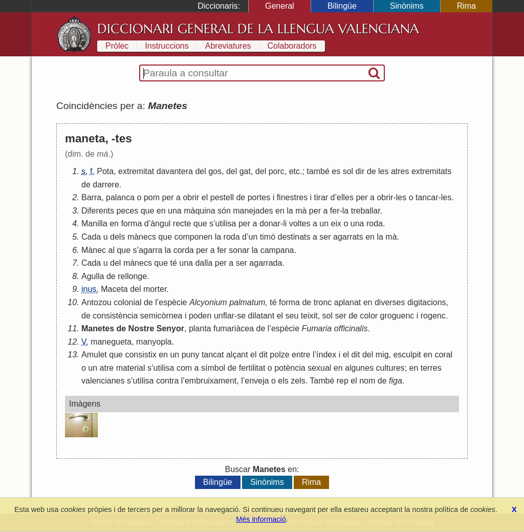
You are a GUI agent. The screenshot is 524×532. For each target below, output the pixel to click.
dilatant (261, 315)
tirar (321, 197)
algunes (359, 368)
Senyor (170, 328)
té (173, 263)
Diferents (97, 210)
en (161, 210)
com (184, 368)
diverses (390, 302)
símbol (213, 368)
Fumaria (317, 328)
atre (107, 368)
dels (117, 236)
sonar (239, 250)
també (318, 171)
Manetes (97, 328)
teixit (309, 315)
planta (200, 328)
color (369, 315)
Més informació (261, 519)
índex (326, 354)
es (336, 171)
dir (360, 171)
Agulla (92, 276)
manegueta (111, 341)
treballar (365, 210)
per (167, 197)
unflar (224, 315)
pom (152, 197)
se (241, 315)
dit (263, 354)
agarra (150, 250)
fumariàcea (233, 328)
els (283, 380)
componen (193, 236)
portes (259, 197)
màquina (199, 210)
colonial (127, 302)
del (200, 171)
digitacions (426, 302)
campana (277, 250)
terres (431, 368)
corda (183, 250)
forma (131, 223)
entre (301, 354)
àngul (160, 223)
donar (269, 223)
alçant (237, 354)
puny (191, 354)
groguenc (397, 315)
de (371, 171)
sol (348, 171)
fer (335, 210)
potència (289, 368)
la (290, 210)
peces (127, 210)
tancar (427, 197)
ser (325, 236)
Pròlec (116, 45)
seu (292, 315)
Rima (466, 6)
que (148, 210)
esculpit (407, 354)
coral (443, 354)
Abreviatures (228, 45)
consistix (140, 354)
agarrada (265, 263)
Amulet (94, 354)
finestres (292, 197)
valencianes (103, 380)
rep (342, 380)
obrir (191, 197)
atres (400, 171)
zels (298, 380)
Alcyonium (208, 302)
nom (367, 380)
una (175, 210)
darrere (106, 184)
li (285, 223)
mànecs (141, 236)
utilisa (225, 223)
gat (245, 171)
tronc (323, 302)
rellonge (132, 276)
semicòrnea (161, 315)
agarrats (348, 236)
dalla (203, 263)
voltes (300, 223)
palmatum (247, 302)
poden (200, 315)
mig (382, 354)
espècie (173, 302)
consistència (115, 315)
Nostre (141, 328)
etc (294, 171)
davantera (175, 171)
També (322, 380)
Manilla (94, 223)
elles (345, 197)
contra (167, 380)
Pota (105, 171)
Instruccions (166, 45)
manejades (253, 210)
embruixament (210, 380)
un (324, 223)
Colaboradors (292, 45)
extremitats (431, 171)
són (224, 210)
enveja (257, 380)
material (130, 368)
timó (267, 236)
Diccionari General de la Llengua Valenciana (258, 28)
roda (374, 223)
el (205, 197)
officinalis (351, 328)
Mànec (93, 250)
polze (279, 354)
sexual (319, 368)
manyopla (153, 341)
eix (336, 223)
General (279, 6)
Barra (91, 197)
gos (215, 171)
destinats (293, 236)
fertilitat (252, 368)
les (383, 171)
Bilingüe (342, 6)
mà (301, 210)
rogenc (433, 315)
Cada (91, 236)
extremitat (136, 171)
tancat (213, 354)
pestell (222, 197)
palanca (120, 197)
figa (395, 380)
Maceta (114, 289)
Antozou (96, 302)
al (111, 250)
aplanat (347, 302)
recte (182, 223)
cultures (390, 368)
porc (277, 171)
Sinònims (407, 6)
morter (154, 289)
